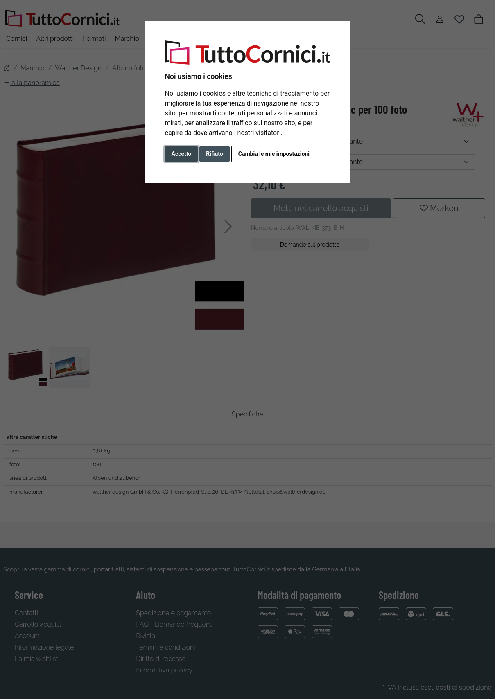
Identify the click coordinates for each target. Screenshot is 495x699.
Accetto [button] (182, 154)
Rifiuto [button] (214, 154)
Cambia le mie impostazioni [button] (274, 154)
